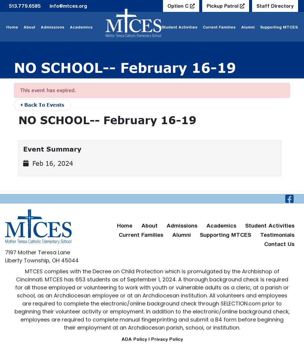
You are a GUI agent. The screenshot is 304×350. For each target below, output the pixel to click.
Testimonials (277, 235)
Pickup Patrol (223, 6)
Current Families (219, 27)
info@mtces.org (68, 6)
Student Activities (269, 226)
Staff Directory (275, 6)
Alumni (248, 27)
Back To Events (43, 105)
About (29, 27)
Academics (81, 27)
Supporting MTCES (279, 27)
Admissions (52, 27)
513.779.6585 (25, 6)
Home (12, 27)
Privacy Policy (167, 339)
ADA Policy (134, 339)
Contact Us (279, 244)
